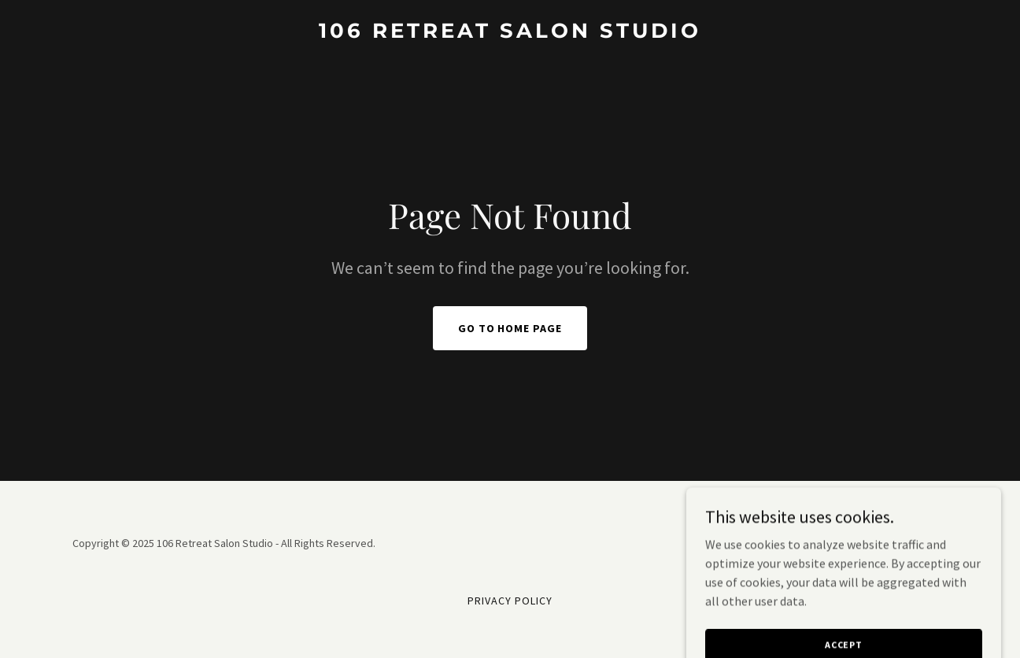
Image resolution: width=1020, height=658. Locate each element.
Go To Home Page (510, 328)
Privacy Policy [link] (510, 600)
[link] (510, 33)
